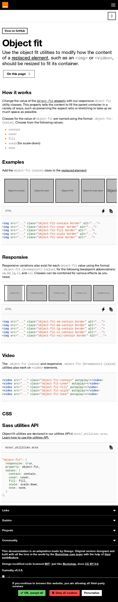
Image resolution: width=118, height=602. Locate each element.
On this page (19, 74)
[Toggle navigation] (112, 5)
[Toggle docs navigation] (112, 16)
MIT (47, 564)
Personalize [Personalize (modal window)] (91, 593)
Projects (7, 530)
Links (5, 510)
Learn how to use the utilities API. (25, 437)
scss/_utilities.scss (21, 447)
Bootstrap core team (69, 554)
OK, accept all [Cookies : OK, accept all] (33, 593)
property (51, 101)
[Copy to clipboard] (111, 211)
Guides (7, 520)
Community (9, 540)
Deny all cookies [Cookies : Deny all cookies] (66, 593)
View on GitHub (15, 31)
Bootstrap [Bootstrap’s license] (69, 564)
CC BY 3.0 (91, 564)
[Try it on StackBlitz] (103, 211)
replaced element (30, 58)
